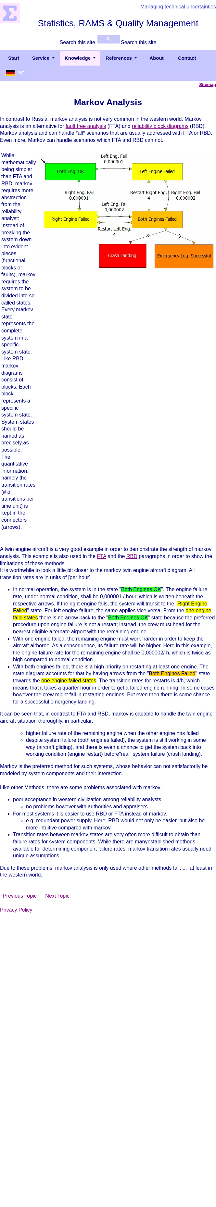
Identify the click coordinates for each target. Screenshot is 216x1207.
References (119, 58)
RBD (131, 556)
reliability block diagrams (160, 126)
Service (40, 58)
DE (21, 72)
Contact (187, 58)
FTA (101, 556)
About (156, 58)
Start (13, 58)
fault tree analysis (86, 126)
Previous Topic (20, 896)
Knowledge (78, 58)
